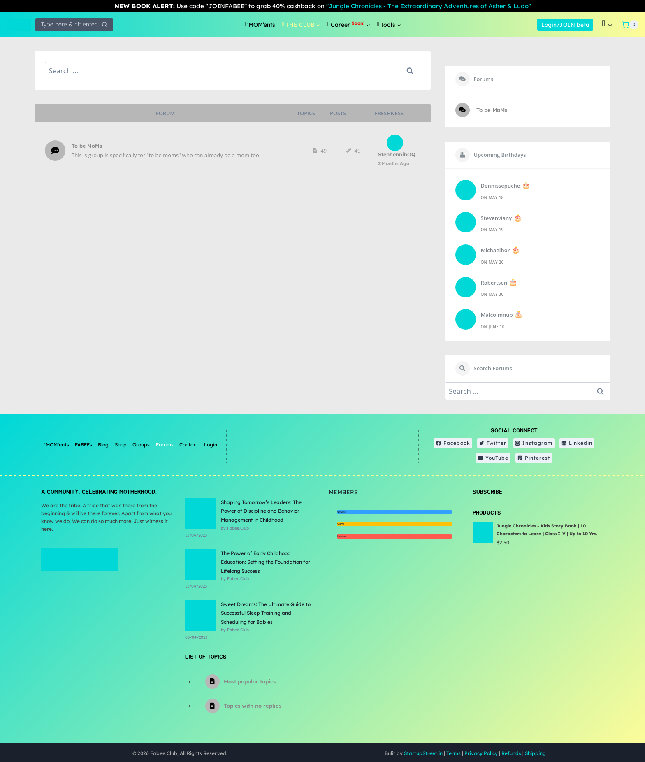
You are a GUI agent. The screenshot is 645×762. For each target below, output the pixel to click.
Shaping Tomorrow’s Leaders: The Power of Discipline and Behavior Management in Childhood (261, 511)
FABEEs (83, 444)
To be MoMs (87, 145)
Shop (121, 444)
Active (340, 523)
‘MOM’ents (56, 444)
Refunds (511, 753)
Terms (453, 753)
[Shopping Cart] (629, 24)
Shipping (535, 753)
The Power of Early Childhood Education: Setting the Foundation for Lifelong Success (265, 562)
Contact (188, 444)
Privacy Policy (481, 753)
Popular (341, 536)
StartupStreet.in (423, 753)
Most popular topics (250, 681)
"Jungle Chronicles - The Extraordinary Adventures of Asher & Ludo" (428, 6)
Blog (103, 444)
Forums (165, 444)
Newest (341, 511)
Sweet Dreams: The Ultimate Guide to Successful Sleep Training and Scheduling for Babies (266, 613)
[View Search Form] (74, 24)
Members (343, 492)
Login (210, 444)
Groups (141, 444)
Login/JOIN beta (565, 24)
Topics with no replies (252, 705)
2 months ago (393, 163)
